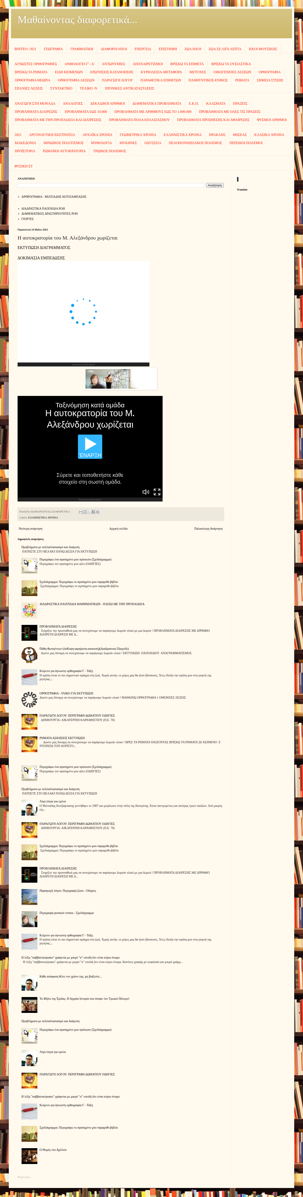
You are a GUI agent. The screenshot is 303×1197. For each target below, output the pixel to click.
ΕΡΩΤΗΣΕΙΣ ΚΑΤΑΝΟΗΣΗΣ (111, 72)
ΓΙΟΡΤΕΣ (28, 219)
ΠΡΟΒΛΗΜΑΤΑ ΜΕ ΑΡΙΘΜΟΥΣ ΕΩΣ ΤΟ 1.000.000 (153, 111)
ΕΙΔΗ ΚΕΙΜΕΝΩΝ (69, 72)
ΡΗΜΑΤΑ (242, 80)
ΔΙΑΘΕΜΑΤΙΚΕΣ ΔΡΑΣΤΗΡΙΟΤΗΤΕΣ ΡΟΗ (50, 213)
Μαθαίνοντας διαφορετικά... (77, 20)
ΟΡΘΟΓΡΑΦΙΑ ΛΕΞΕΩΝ (76, 80)
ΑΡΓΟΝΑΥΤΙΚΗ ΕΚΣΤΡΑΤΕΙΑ (52, 135)
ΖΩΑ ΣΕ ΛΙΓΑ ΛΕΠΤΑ (225, 49)
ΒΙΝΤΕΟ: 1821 (25, 49)
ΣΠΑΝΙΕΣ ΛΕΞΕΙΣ (29, 88)
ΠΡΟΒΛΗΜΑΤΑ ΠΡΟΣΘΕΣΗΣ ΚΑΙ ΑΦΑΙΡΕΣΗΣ (213, 120)
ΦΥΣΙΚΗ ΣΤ (24, 166)
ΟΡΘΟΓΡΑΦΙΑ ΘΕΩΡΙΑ (32, 80)
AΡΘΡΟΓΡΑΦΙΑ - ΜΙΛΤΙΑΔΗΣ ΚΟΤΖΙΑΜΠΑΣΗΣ (54, 196)
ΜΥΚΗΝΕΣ (128, 143)
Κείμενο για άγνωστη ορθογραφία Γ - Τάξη (66, 671)
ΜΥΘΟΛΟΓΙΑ (101, 143)
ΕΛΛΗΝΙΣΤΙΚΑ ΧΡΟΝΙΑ (183, 135)
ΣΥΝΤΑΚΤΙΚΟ (61, 88)
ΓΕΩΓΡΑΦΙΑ (53, 49)
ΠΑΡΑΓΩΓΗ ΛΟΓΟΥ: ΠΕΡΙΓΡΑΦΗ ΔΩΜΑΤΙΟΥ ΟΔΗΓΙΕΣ (77, 715)
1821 (18, 135)
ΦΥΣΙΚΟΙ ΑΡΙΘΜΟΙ (272, 120)
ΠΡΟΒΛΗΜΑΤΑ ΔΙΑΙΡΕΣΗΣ (36, 111)
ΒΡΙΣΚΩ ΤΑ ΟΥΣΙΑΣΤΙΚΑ (231, 64)
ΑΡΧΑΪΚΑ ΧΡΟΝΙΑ (97, 135)
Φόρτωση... (25, 1177)
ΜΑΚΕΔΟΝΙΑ (25, 143)
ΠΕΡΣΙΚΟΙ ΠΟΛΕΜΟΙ (246, 143)
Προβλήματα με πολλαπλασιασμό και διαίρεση (51, 547)
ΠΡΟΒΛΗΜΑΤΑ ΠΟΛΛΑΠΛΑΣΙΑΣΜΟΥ (139, 120)
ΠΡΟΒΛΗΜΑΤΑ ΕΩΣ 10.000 (86, 111)
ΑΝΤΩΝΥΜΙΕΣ (113, 64)
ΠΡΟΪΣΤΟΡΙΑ (25, 151)
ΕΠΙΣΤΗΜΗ (168, 49)
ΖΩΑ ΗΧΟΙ (192, 49)
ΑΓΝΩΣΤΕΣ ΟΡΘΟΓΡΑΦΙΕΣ (36, 64)
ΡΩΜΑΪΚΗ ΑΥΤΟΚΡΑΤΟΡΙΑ (64, 151)
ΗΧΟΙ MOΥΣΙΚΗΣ (263, 49)
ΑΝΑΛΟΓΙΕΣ (73, 103)
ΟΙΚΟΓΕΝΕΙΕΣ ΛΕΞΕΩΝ (232, 72)
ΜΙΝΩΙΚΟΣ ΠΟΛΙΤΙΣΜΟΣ (63, 143)
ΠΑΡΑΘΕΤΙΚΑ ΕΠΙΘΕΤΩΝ (160, 80)
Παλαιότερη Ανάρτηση (208, 528)
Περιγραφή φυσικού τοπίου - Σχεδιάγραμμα (67, 913)
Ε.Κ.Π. (194, 103)
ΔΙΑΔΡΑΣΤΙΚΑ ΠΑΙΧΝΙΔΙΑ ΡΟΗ (43, 208)
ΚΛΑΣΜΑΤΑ (216, 103)
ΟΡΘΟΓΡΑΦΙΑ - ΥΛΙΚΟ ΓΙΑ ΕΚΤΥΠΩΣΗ (66, 693)
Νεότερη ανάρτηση (30, 528)
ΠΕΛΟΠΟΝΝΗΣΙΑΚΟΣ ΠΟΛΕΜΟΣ (195, 143)
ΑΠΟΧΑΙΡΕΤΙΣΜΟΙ (148, 64)
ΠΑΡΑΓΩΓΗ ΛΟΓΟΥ (117, 80)
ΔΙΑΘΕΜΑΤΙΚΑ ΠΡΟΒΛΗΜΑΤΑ (156, 103)
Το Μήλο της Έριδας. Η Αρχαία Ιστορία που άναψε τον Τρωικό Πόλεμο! (84, 998)
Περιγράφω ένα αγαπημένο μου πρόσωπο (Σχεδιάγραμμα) (75, 559)
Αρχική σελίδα (118, 528)
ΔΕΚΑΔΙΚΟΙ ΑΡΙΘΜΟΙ (107, 103)
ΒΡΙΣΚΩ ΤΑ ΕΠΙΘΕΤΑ (187, 64)
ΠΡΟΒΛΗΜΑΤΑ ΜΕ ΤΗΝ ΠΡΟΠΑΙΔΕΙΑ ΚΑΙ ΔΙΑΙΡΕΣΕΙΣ (58, 120)
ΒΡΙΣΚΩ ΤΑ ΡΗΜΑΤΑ (31, 72)
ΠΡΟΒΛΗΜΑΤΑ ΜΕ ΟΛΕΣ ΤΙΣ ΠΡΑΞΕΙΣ (230, 111)
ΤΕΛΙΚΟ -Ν (88, 88)
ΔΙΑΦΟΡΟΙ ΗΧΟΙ (114, 49)
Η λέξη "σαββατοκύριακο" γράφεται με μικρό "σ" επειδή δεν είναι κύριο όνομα (71, 957)
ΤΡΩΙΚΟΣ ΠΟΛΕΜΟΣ (109, 151)
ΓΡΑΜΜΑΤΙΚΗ (81, 49)
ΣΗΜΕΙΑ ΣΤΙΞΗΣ (270, 80)
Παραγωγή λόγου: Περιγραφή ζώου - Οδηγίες (68, 890)
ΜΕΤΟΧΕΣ (197, 72)
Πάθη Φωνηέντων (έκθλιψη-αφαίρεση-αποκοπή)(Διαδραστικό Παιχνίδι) (84, 648)
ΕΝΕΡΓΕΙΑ (142, 49)
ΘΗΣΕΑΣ (240, 135)
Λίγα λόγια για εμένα (53, 801)
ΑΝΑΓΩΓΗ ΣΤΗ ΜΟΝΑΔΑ (35, 103)
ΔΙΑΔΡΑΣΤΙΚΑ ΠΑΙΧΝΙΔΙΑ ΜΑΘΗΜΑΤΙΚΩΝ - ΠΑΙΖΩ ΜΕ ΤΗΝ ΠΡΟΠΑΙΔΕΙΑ (92, 604)
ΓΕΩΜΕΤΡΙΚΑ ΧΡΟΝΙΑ (138, 135)
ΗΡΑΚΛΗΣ (217, 135)
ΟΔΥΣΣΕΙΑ (152, 143)
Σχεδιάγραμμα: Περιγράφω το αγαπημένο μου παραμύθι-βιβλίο (79, 582)
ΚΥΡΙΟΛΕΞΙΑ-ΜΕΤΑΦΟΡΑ (161, 72)
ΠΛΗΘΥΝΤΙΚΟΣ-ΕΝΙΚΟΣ (208, 80)
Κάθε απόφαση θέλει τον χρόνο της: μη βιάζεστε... (71, 976)
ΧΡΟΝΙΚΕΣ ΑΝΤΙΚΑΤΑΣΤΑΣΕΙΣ (129, 88)
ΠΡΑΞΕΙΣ (240, 103)
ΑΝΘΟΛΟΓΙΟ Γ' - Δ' (79, 64)
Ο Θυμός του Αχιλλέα (53, 1149)
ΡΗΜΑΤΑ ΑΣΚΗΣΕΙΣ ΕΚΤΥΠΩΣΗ (62, 738)
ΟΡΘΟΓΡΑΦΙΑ (270, 72)
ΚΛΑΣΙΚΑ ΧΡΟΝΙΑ (269, 135)
